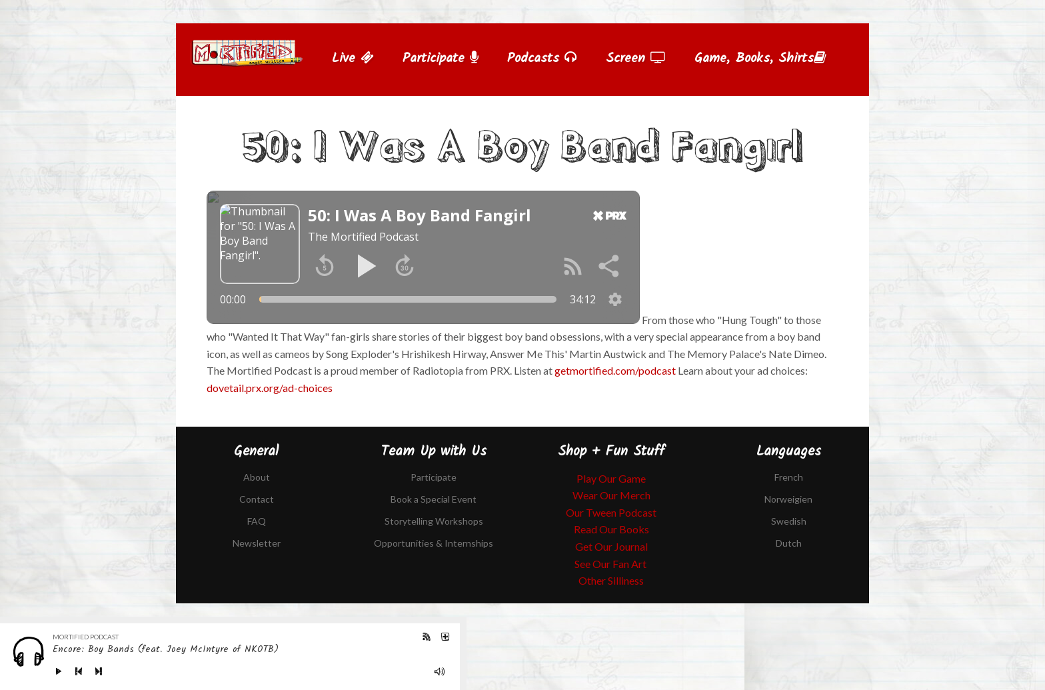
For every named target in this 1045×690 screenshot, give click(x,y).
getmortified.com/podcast (615, 370)
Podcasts (542, 58)
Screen (636, 58)
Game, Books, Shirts (760, 58)
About (256, 477)
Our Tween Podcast (611, 512)
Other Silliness (611, 580)
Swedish (788, 521)
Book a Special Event (434, 499)
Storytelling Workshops (434, 521)
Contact (256, 499)
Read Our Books (611, 529)
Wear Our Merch (611, 495)
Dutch (789, 543)
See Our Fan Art (611, 563)
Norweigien (788, 499)
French (788, 477)
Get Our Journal (611, 546)
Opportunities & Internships (433, 543)
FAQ (256, 521)
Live (353, 58)
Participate (441, 58)
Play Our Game (611, 478)
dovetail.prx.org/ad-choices (270, 387)
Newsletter (257, 543)
